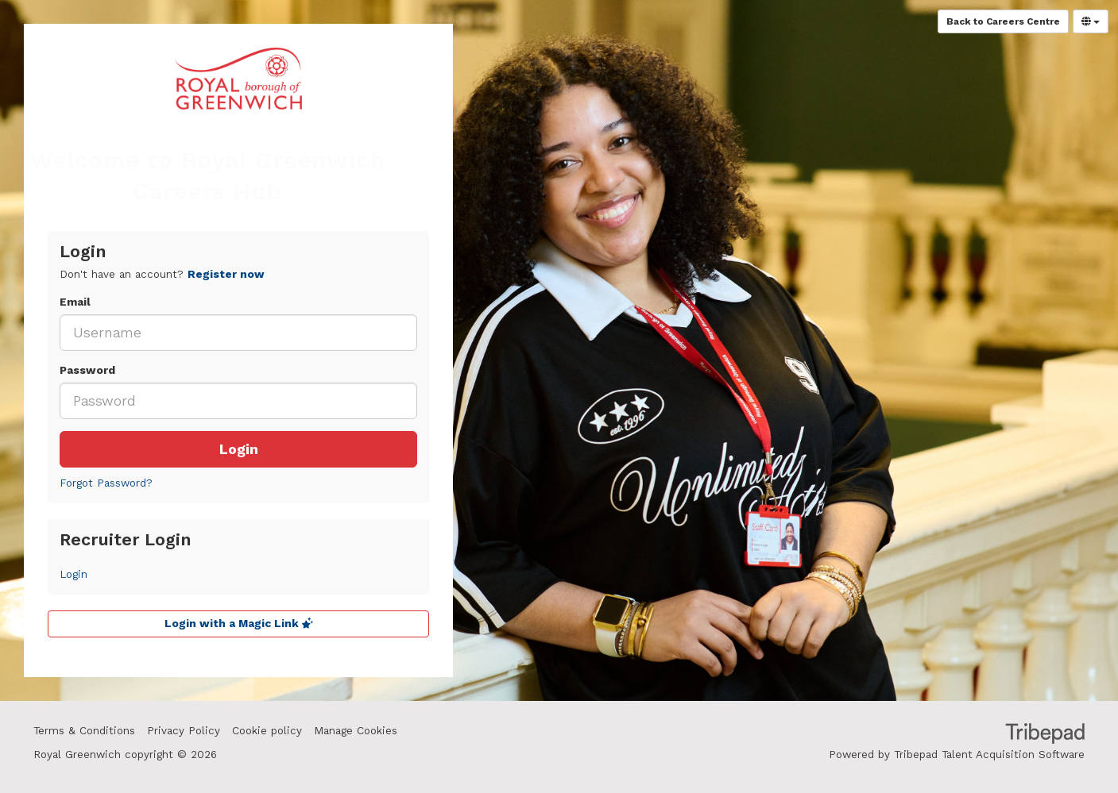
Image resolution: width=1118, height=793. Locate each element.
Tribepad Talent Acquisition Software (989, 754)
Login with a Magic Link (238, 623)
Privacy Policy (183, 730)
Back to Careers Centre (1003, 21)
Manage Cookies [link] (355, 730)
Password (87, 370)
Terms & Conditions (84, 730)
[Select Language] (1090, 21)
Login (238, 449)
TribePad (1045, 735)
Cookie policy (267, 730)
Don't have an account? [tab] (162, 274)
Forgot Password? (106, 483)
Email (75, 302)
